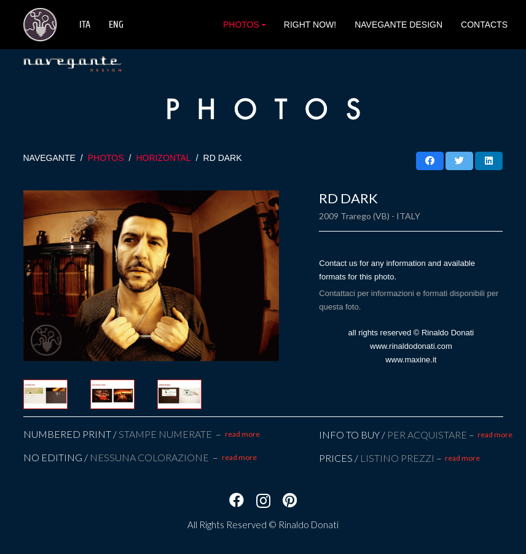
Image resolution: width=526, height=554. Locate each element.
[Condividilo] (430, 161)
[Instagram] (263, 501)
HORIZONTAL (163, 158)
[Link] (40, 25)
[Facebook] (236, 500)
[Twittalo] (459, 161)
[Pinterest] (290, 500)
